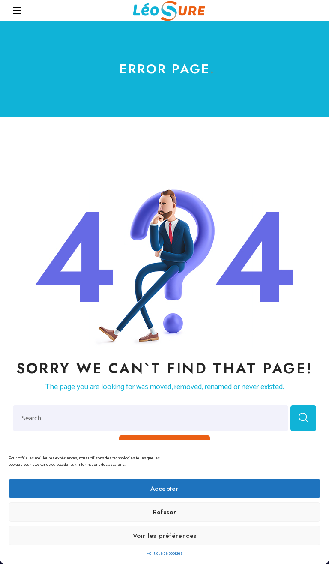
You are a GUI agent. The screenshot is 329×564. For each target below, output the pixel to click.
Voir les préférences (165, 535)
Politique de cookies (164, 553)
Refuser (164, 512)
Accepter (164, 488)
